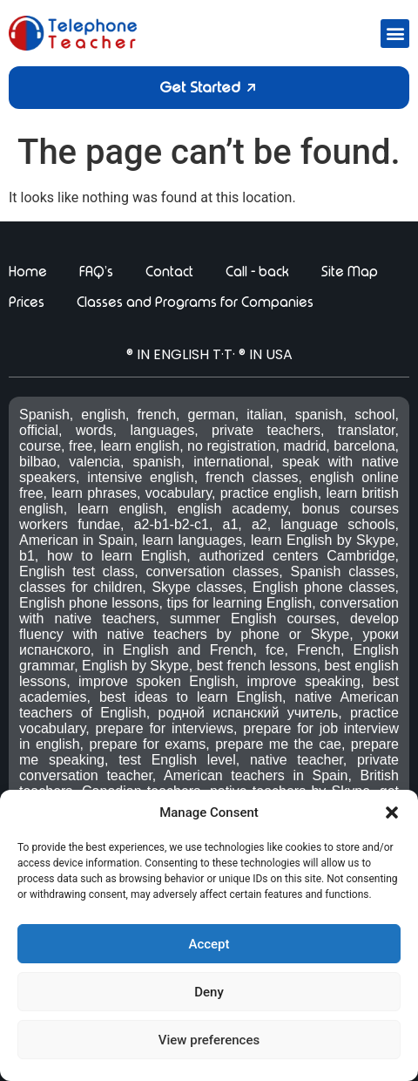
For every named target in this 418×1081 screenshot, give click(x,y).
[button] (392, 812)
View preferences (209, 1040)
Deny (209, 992)
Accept (208, 944)
